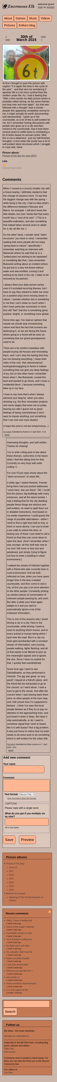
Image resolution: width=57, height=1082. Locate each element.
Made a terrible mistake (18, 960)
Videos (45, 18)
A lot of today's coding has (19, 941)
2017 (11, 873)
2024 (11, 888)
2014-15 (13, 869)
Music (33, 18)
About (8, 18)
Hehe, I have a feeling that (19, 922)
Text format (11, 796)
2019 (11, 877)
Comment (9, 777)
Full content (9, 1054)
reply (7, 435)
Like (4, 161)
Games (20, 18)
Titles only (9, 1051)
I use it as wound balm (17, 967)
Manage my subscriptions (16, 1038)
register (51, 7)
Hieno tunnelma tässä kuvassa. (22, 986)
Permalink (7, 432)
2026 (11, 892)
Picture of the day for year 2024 (19, 155)
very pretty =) (13, 979)
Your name (9, 764)
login (40, 7)
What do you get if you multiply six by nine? (25, 817)
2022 (11, 884)
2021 (11, 881)
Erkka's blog (27, 25)
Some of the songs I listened (20, 929)
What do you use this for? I (20, 973)
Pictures (9, 25)
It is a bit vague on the (17, 992)
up (4, 164)
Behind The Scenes (15, 896)
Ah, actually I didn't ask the (20, 954)
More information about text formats (21, 801)
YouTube (8, 1075)
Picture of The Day (15, 866)
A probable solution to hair (19, 935)
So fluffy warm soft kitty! (18, 948)
